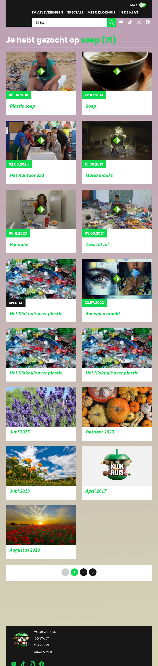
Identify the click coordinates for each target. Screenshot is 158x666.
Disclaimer (43, 652)
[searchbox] (69, 22)
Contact (41, 638)
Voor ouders (45, 632)
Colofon (41, 645)
